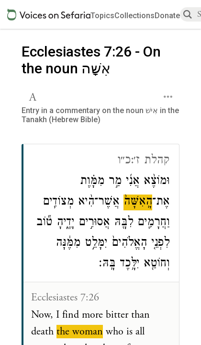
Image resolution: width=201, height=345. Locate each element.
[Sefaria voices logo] (48, 15)
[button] (34, 95)
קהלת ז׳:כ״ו (143, 161)
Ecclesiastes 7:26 (65, 297)
